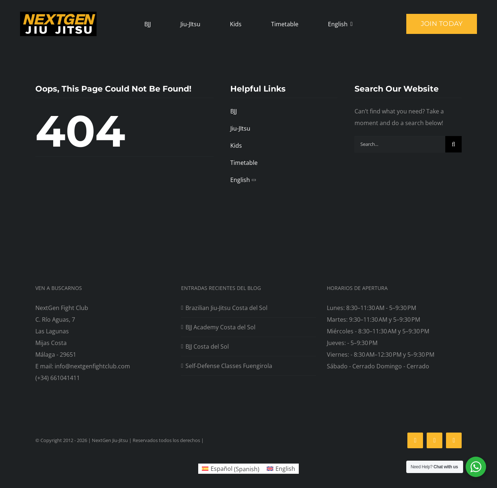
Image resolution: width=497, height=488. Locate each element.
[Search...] (400, 144)
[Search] (453, 144)
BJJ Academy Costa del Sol (220, 327)
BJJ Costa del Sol (207, 346)
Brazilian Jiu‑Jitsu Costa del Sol (226, 308)
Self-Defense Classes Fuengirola (228, 366)
